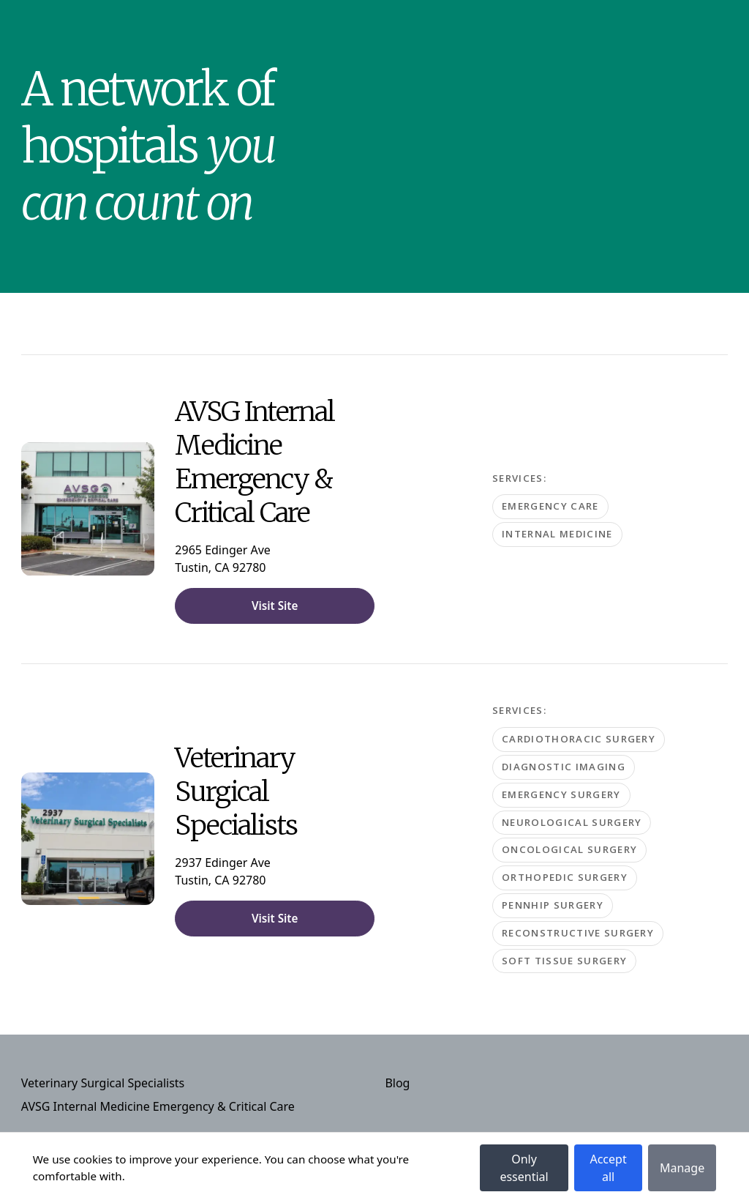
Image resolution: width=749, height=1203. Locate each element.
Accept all (608, 1168)
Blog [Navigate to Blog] (397, 1083)
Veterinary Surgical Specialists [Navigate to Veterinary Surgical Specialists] (102, 1083)
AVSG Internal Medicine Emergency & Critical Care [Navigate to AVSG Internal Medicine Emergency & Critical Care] (158, 1106)
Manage (682, 1168)
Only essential (524, 1168)
